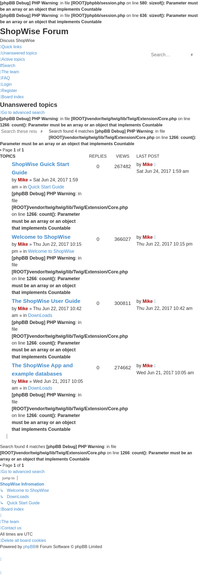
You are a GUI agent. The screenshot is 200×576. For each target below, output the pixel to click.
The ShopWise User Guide (46, 301)
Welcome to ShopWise (41, 237)
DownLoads (40, 315)
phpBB (29, 546)
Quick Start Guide (46, 186)
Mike (23, 179)
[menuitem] (18, 53)
